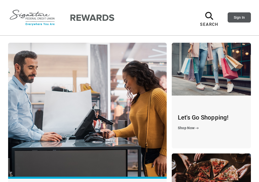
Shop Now (189, 128)
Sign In (239, 17)
